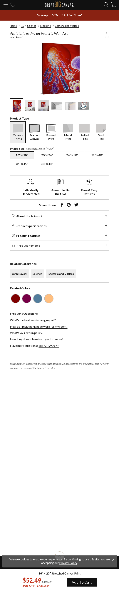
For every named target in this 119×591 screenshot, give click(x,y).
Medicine (45, 25)
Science (31, 25)
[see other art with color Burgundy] (15, 298)
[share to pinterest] (69, 205)
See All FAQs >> (49, 345)
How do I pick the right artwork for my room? (39, 326)
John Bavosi (16, 37)
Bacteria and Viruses (67, 25)
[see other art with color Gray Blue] (37, 298)
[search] (106, 4)
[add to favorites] (107, 36)
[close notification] (113, 560)
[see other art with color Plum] (26, 298)
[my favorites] (13, 5)
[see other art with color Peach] (48, 298)
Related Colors (20, 288)
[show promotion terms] (59, 15)
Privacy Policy (68, 562)
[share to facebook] (62, 205)
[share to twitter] (76, 205)
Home (13, 25)
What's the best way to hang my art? (33, 320)
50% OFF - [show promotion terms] (36, 585)
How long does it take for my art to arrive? (36, 339)
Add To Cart (82, 582)
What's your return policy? (26, 333)
